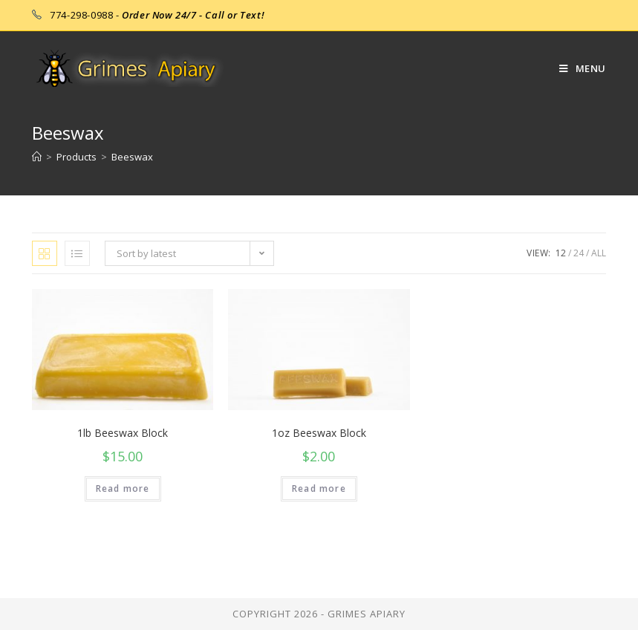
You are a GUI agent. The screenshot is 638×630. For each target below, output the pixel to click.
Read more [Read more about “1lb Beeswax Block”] (123, 488)
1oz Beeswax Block (319, 433)
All (598, 253)
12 (561, 253)
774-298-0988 (81, 15)
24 (578, 253)
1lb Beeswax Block (122, 433)
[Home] (37, 156)
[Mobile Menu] (577, 68)
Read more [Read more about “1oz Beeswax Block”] (319, 488)
